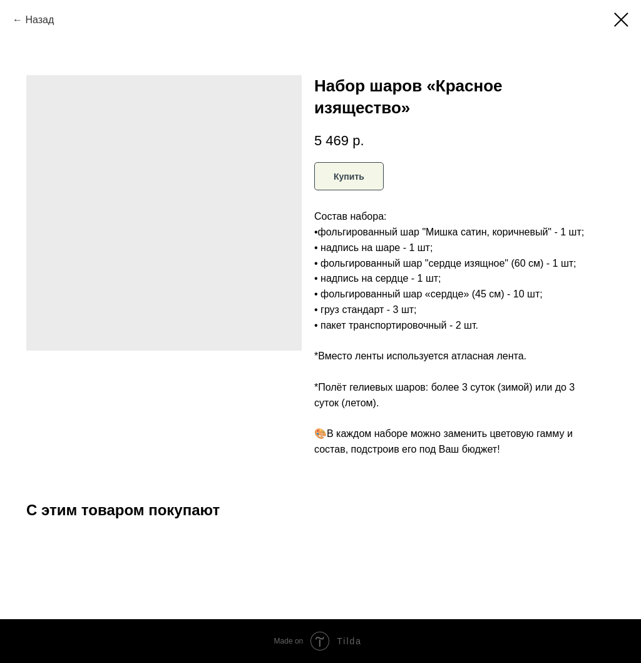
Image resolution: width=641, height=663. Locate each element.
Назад (39, 19)
